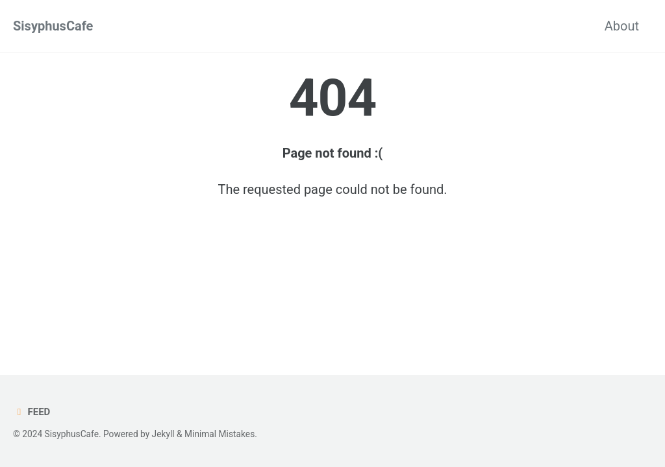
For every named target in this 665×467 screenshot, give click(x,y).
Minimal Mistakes (219, 434)
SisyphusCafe (53, 26)
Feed (31, 412)
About (622, 26)
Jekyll (163, 434)
